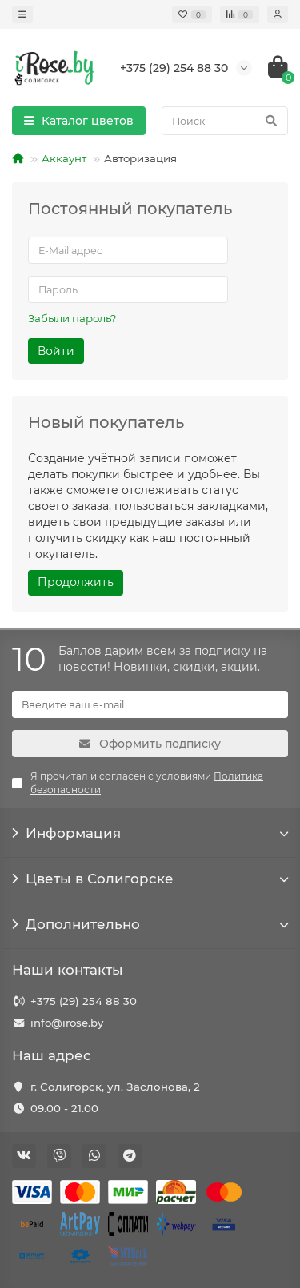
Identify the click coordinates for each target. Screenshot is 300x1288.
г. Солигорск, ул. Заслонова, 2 (115, 1086)
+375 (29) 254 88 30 (83, 1001)
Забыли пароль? (72, 318)
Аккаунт (64, 158)
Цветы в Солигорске (150, 879)
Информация (150, 833)
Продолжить (76, 582)
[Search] (225, 120)
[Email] (150, 704)
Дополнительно (150, 924)
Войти (56, 351)
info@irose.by (66, 1022)
